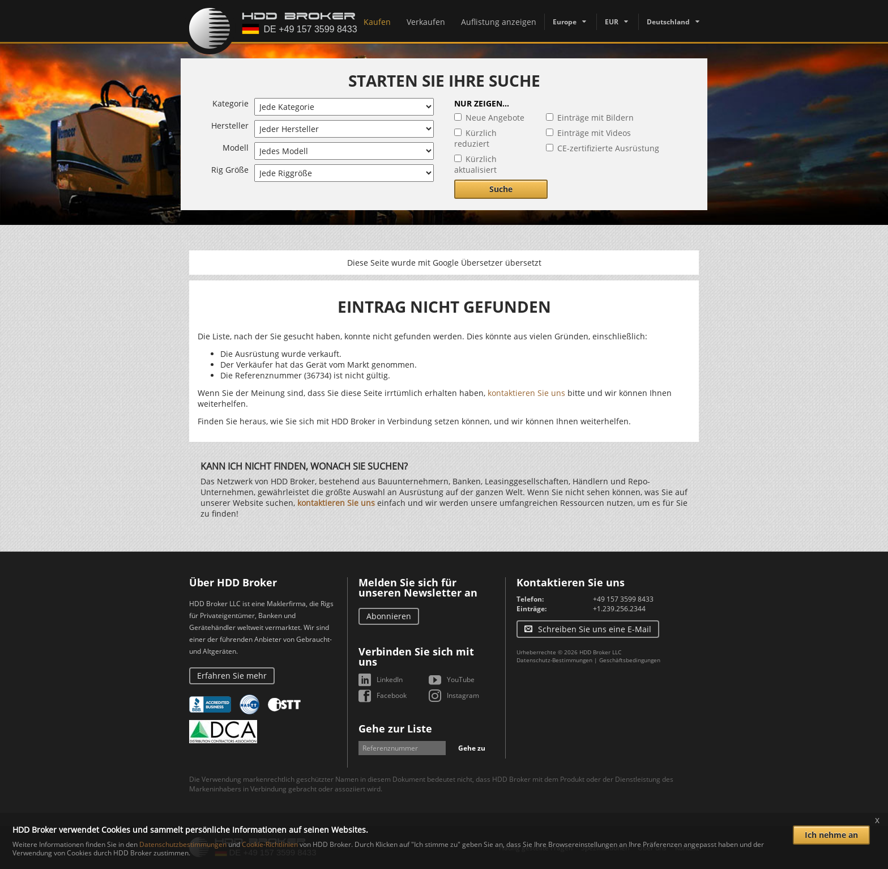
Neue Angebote (495, 117)
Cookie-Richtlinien (270, 844)
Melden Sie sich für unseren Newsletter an (417, 587)
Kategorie (230, 103)
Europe (565, 22)
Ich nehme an (831, 834)
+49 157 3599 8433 (623, 599)
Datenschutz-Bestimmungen (554, 660)
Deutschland (668, 22)
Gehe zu (471, 748)
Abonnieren (388, 616)
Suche (501, 189)
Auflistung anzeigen (498, 21)
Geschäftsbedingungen (629, 660)
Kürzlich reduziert (475, 138)
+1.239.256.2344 (619, 609)
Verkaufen (426, 21)
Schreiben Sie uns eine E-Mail (594, 629)
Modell (236, 147)
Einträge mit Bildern (595, 117)
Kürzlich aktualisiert (475, 164)
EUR (611, 22)
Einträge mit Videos (594, 132)
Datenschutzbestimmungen (183, 844)
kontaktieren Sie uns (526, 392)
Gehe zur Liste (395, 728)
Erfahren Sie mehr (232, 675)
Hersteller (230, 125)
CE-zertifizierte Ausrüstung (608, 148)
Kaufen (377, 21)
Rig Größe (230, 169)
